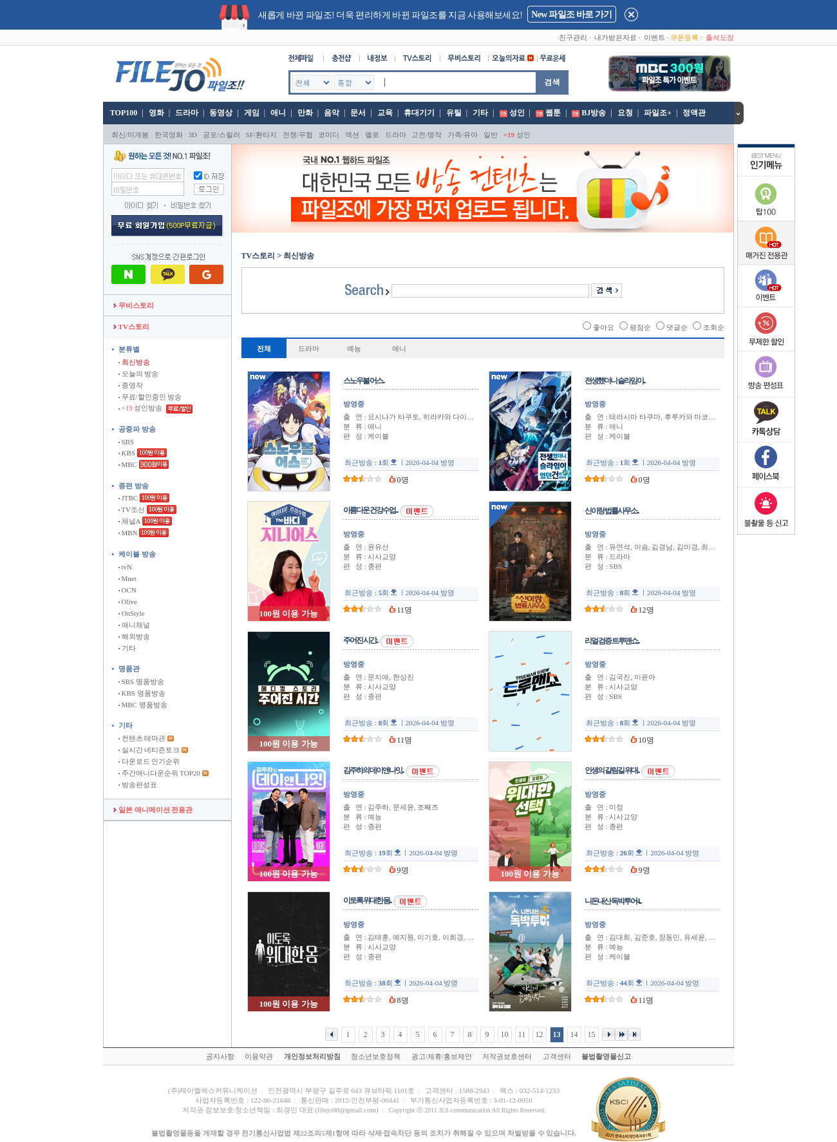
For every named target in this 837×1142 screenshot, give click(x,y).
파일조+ (658, 112)
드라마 (186, 112)
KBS (126, 453)
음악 (331, 112)
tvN (125, 567)
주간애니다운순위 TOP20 (159, 773)
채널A (129, 521)
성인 (517, 112)
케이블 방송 (137, 554)
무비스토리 (133, 305)
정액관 (694, 112)
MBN (128, 533)
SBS (126, 442)
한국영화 (169, 134)
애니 (278, 112)
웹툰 (553, 112)
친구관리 (573, 37)
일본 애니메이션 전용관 (153, 810)
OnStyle (131, 613)
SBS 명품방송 (141, 681)
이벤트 (654, 37)
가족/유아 (462, 134)
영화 (156, 112)
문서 (358, 112)
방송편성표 (137, 784)
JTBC (128, 498)
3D (193, 134)
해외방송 (134, 636)
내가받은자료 (615, 37)
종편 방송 (133, 486)
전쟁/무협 (298, 134)
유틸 (454, 112)
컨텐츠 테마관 (142, 738)
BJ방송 (593, 112)
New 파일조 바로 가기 (571, 14)
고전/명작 (426, 134)
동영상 (220, 112)
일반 (491, 134)
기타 (480, 112)
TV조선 (131, 509)
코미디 (328, 134)
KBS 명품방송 (141, 693)
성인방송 (141, 408)
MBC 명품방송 (142, 705)
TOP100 (122, 112)
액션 (352, 134)
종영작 (130, 385)
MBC (127, 464)
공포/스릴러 (221, 134)
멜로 (372, 134)
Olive (127, 601)
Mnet (127, 578)
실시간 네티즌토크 (149, 750)
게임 (251, 112)
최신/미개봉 (130, 134)
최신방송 (134, 362)
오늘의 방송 (138, 373)
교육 (385, 112)
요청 (625, 112)
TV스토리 (131, 326)
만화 (305, 112)
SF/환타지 (261, 134)
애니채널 (134, 625)
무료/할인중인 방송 (150, 397)
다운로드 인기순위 (149, 761)
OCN (127, 590)
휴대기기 (419, 112)
